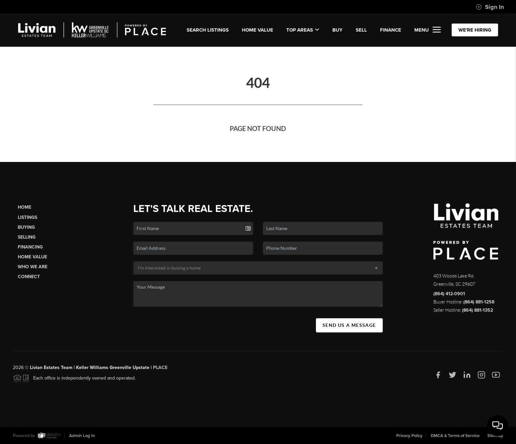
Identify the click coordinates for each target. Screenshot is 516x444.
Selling (27, 237)
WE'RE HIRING (474, 30)
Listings (27, 217)
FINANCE (390, 30)
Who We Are (32, 267)
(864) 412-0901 (449, 294)
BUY (337, 30)
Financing (30, 247)
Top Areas (302, 30)
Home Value (257, 30)
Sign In (490, 7)
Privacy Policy (409, 435)
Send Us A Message (349, 325)
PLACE (160, 370)
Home (24, 207)
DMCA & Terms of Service (455, 435)
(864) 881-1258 (478, 302)
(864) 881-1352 (477, 310)
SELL (361, 30)
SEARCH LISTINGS (208, 30)
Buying (26, 227)
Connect (29, 276)
